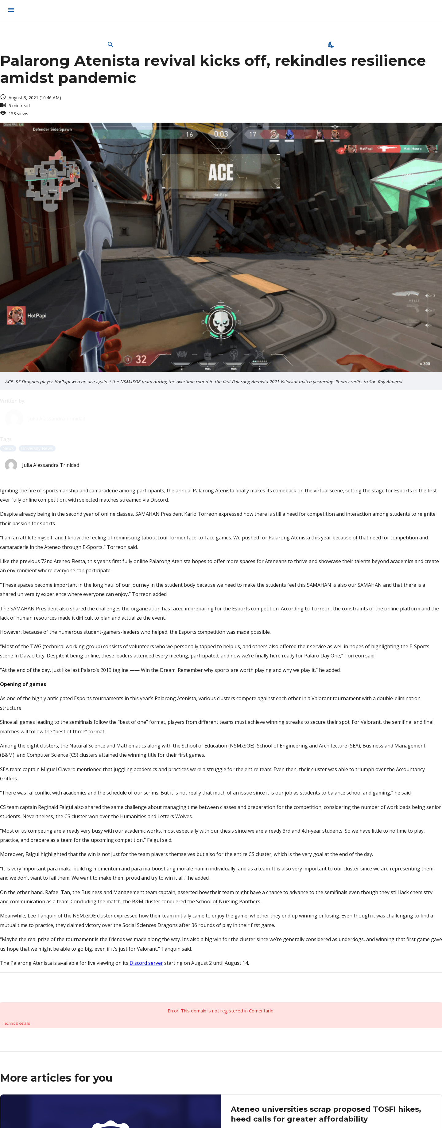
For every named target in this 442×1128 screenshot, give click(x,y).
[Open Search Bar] (110, 44)
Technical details (16, 1023)
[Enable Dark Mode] (331, 44)
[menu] (11, 9)
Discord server (146, 963)
